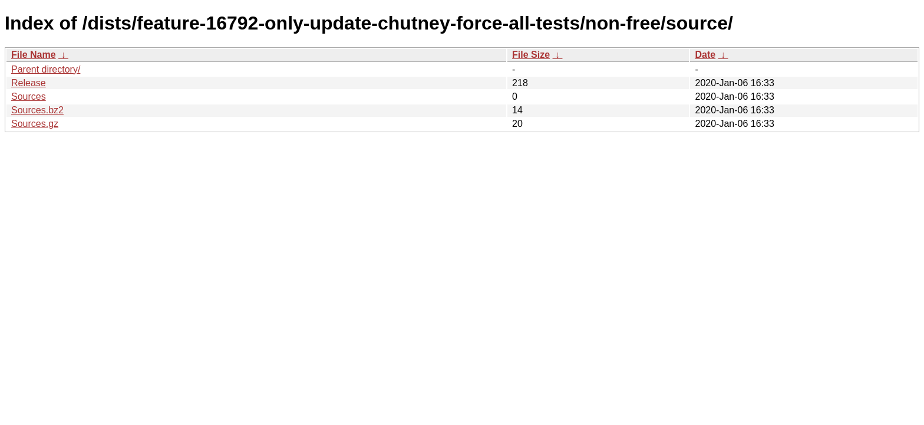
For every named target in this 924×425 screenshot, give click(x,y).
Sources (28, 96)
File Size (531, 55)
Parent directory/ (45, 69)
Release (28, 83)
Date (705, 55)
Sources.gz (34, 124)
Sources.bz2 (37, 110)
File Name (33, 55)
